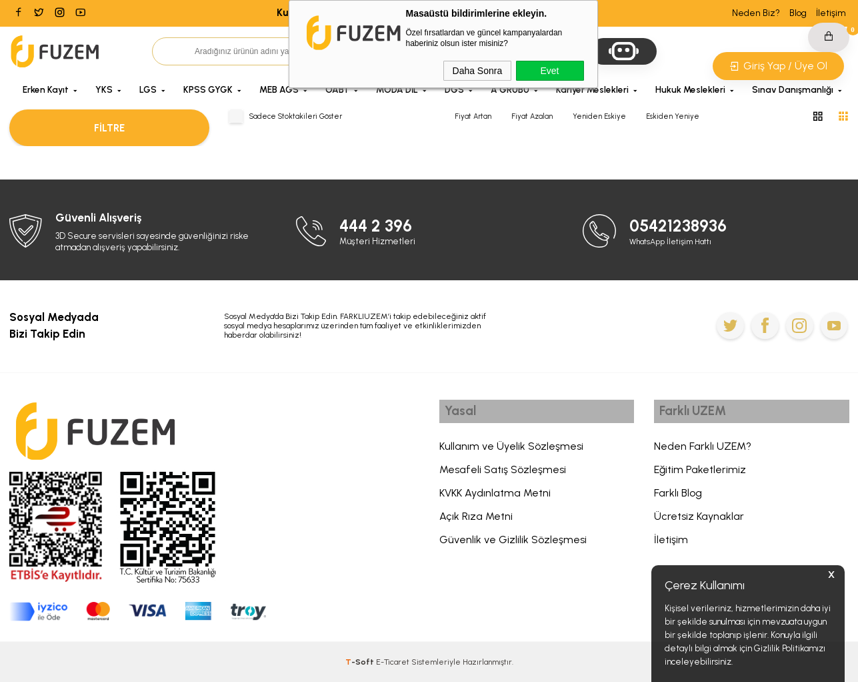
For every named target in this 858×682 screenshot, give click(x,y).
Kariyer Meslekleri (592, 89)
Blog (798, 13)
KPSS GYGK (208, 89)
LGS (148, 89)
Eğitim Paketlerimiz (700, 472)
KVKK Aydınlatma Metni (495, 496)
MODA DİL (397, 89)
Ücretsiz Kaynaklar (699, 519)
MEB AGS (279, 89)
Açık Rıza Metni (476, 519)
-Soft (360, 662)
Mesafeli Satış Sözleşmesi (502, 472)
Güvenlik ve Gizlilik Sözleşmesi (513, 543)
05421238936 (682, 225)
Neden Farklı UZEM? (702, 449)
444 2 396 (379, 225)
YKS (104, 89)
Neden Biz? (756, 13)
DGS (454, 89)
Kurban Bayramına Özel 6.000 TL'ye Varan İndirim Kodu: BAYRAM (429, 13)
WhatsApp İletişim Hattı (675, 241)
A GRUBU (510, 89)
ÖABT (337, 89)
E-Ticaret (392, 662)
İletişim (831, 13)
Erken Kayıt (46, 89)
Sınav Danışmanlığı (792, 89)
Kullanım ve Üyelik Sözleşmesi (511, 449)
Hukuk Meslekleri (690, 89)
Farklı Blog (678, 496)
